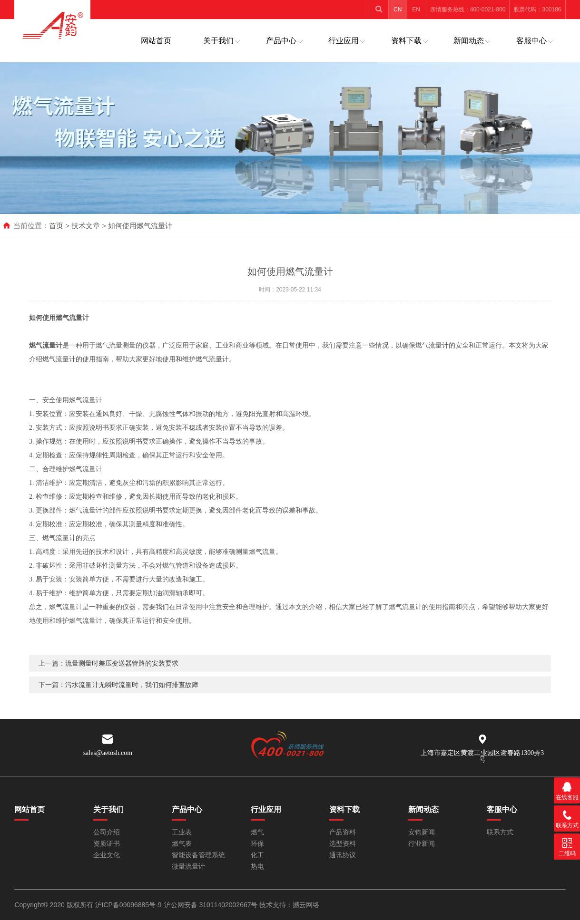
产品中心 (281, 41)
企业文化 (106, 855)
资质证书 (106, 843)
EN (416, 9)
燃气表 (182, 843)
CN (397, 9)
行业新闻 (421, 843)
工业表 (182, 832)
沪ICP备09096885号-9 (128, 905)
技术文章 (85, 226)
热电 (257, 866)
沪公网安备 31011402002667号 (212, 905)
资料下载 (406, 41)
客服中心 (531, 41)
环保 (257, 843)
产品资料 (342, 832)
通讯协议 (342, 855)
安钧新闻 (421, 832)
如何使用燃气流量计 (140, 226)
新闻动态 (468, 41)
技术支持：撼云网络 (289, 905)
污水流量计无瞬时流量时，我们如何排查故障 (131, 698)
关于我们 (218, 41)
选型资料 (342, 843)
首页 (56, 226)
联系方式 (500, 832)
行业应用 (343, 41)
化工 (257, 855)
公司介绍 (106, 832)
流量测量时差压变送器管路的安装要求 (121, 676)
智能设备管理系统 (198, 855)
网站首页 (156, 41)
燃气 (257, 832)
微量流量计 (188, 866)
